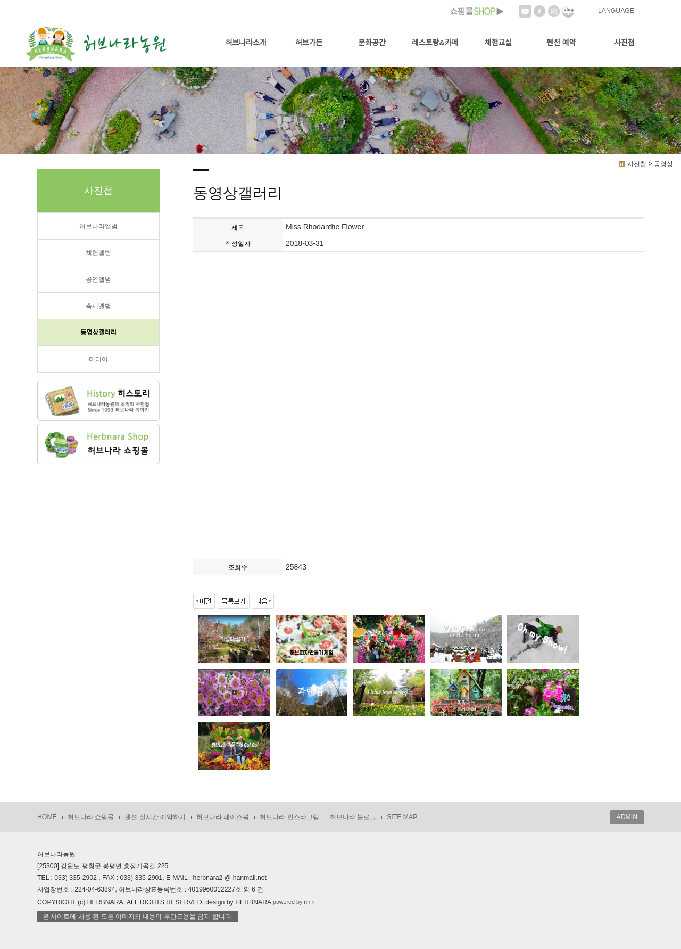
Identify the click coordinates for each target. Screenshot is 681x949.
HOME (47, 817)
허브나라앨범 (98, 226)
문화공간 (372, 42)
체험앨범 (98, 253)
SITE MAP (402, 817)
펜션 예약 (561, 42)
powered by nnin (294, 901)
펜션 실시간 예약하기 (155, 817)
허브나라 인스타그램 (289, 817)
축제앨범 (98, 306)
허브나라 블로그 (353, 817)
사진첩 (624, 42)
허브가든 (309, 42)
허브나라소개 (245, 42)
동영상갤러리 (98, 332)
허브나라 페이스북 (222, 817)
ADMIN (627, 817)
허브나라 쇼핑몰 (91, 817)
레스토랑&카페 (435, 42)
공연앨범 (98, 279)
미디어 (98, 359)
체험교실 (498, 42)
